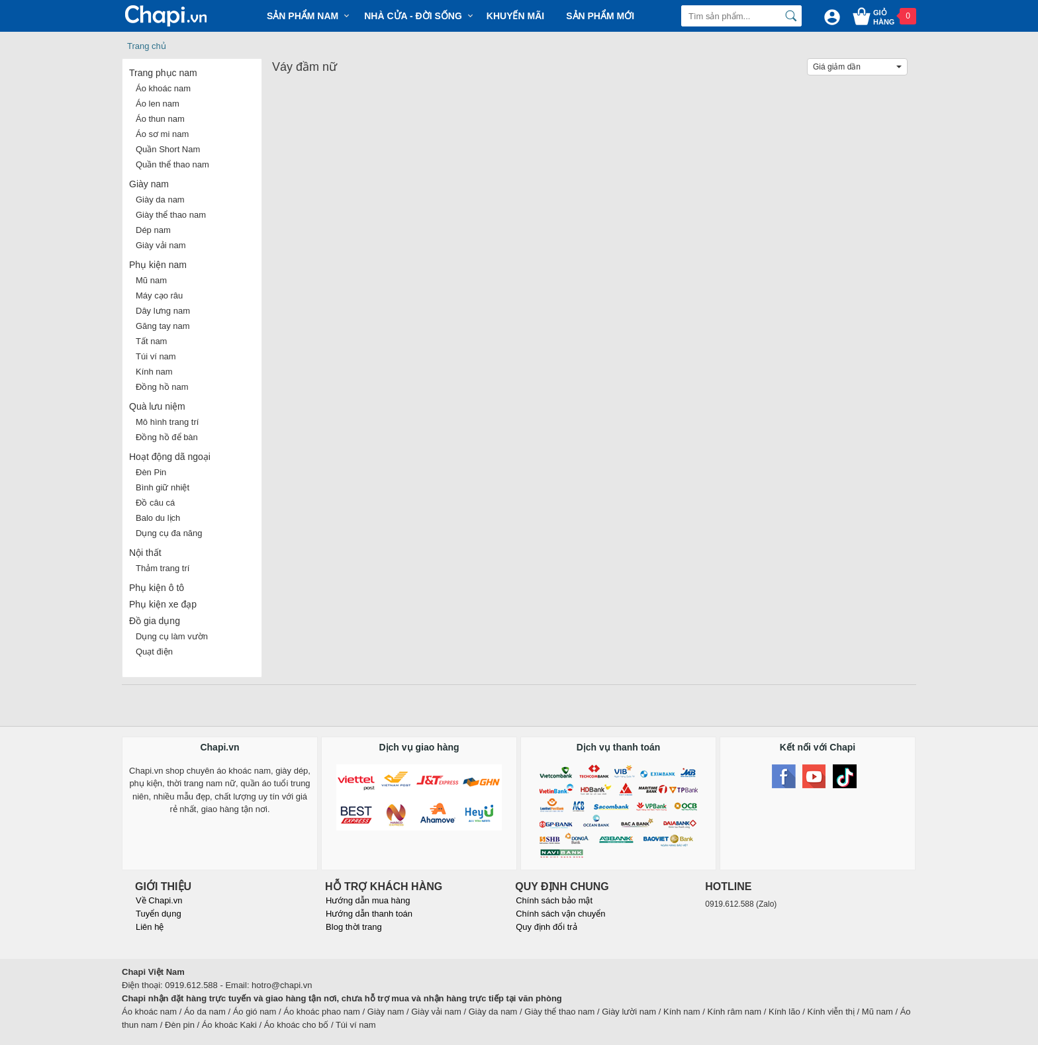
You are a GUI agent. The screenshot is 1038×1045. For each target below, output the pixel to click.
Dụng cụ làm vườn (172, 636)
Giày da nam (160, 199)
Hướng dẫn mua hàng (368, 900)
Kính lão (784, 1012)
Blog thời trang (354, 927)
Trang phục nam (163, 73)
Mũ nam (151, 280)
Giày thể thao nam (171, 215)
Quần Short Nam (168, 149)
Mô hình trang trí (167, 422)
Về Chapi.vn (159, 900)
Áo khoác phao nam (321, 1012)
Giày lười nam (629, 1012)
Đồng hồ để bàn (167, 437)
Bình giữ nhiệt (162, 487)
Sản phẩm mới (600, 16)
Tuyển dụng (158, 914)
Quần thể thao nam (172, 164)
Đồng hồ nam (162, 387)
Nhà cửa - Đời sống (413, 16)
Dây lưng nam (163, 311)
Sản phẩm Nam (302, 16)
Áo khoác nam (163, 88)
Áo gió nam (255, 1012)
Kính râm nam (735, 1012)
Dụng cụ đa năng (169, 533)
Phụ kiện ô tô (156, 587)
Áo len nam (157, 104)
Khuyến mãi (515, 16)
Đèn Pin (151, 472)
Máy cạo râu (159, 295)
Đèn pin (180, 1025)
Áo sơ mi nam (162, 134)
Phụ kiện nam (158, 264)
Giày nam (149, 184)
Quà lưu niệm (157, 406)
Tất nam (151, 341)
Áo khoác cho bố (296, 1025)
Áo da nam (205, 1012)
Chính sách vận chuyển (560, 914)
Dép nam (153, 230)
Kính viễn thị (831, 1012)
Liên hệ (150, 927)
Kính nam (154, 372)
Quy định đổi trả (546, 927)
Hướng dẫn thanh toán (369, 914)
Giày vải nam (161, 245)
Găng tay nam (163, 326)
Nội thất (145, 552)
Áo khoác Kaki (229, 1025)
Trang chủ (146, 46)
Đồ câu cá (155, 503)
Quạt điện (154, 652)
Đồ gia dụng (154, 620)
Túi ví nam (156, 356)
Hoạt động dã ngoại (170, 456)
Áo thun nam (160, 119)
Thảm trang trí (162, 568)
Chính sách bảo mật (554, 900)
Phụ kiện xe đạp (163, 604)
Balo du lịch (158, 518)
